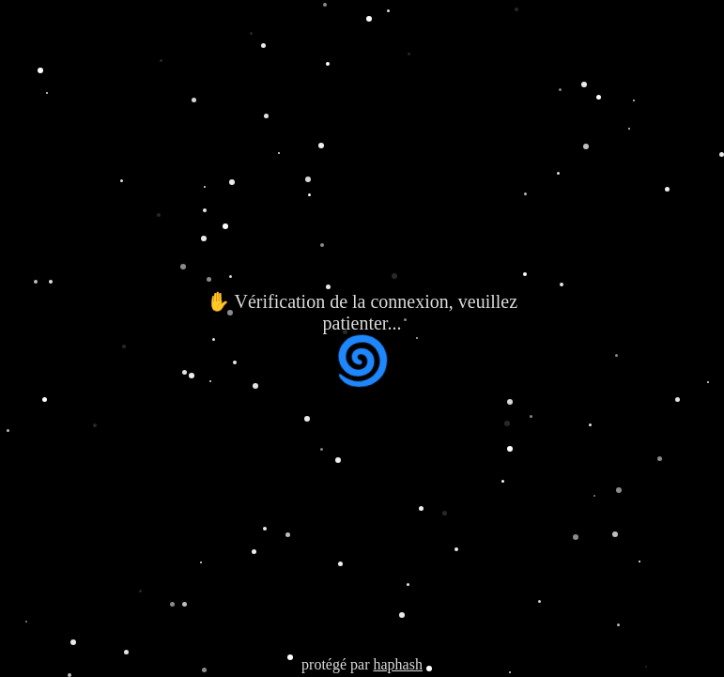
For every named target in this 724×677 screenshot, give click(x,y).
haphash (397, 664)
